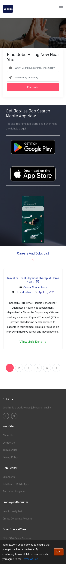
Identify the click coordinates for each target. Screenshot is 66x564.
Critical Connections (35, 287)
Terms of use (10, 450)
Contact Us (9, 442)
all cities (26, 292)
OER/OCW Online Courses (17, 538)
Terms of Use (30, 559)
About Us (8, 435)
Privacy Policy (10, 457)
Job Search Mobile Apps (16, 484)
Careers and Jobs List (33, 253)
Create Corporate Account (17, 518)
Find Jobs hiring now (14, 491)
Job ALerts (9, 476)
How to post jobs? (12, 511)
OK (58, 552)
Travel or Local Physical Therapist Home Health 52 (33, 280)
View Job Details (33, 342)
